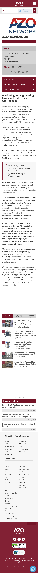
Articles (7, 469)
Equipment (8, 472)
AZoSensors (23, 441)
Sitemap (22, 485)
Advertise (8, 504)
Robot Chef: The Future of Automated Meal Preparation (18, 406)
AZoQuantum (23, 444)
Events (21, 472)
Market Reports (24, 469)
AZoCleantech (9, 446)
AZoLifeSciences (24, 452)
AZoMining (8, 454)
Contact (7, 501)
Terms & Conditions (11, 506)
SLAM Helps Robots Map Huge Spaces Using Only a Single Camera (25, 364)
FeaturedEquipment (31, 316)
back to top (31, 524)
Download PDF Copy (12, 89)
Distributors (23, 477)
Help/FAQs (22, 482)
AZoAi (21, 446)
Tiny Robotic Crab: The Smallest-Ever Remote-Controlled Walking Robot (17, 415)
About (7, 464)
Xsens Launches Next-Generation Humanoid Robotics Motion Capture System (25, 334)
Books (7, 480)
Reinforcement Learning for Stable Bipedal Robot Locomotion (24, 354)
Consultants (23, 480)
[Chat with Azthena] (33, 569)
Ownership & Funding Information (12, 517)
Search (7, 496)
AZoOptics (8, 449)
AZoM (7, 441)
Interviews (8, 474)
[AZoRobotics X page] (23, 539)
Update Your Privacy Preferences (19, 567)
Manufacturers (24, 474)
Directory (8, 477)
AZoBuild (8, 452)
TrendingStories (7, 316)
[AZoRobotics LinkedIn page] (14, 539)
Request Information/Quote (14, 84)
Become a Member (11, 493)
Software (22, 467)
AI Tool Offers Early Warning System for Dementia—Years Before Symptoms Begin (25, 323)
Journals (7, 482)
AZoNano (8, 444)
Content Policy (9, 514)
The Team (22, 488)
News (7, 467)
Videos (21, 464)
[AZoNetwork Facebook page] (19, 539)
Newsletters (9, 498)
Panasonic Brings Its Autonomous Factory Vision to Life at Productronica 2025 (23, 345)
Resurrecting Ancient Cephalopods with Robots (19, 425)
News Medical (24, 449)
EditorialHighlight (19, 316)
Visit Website (9, 79)
